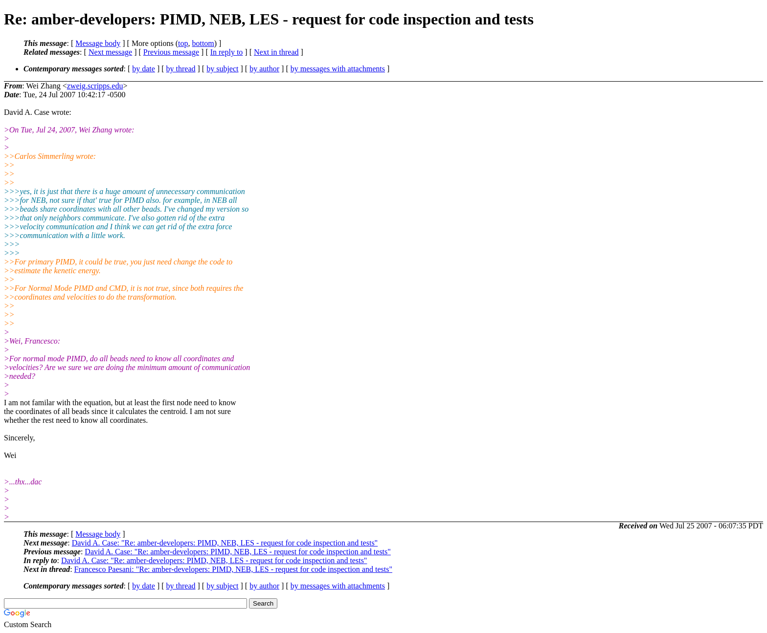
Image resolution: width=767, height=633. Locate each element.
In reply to (226, 52)
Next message (110, 52)
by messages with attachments (338, 69)
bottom (203, 43)
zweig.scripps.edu (95, 86)
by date (143, 69)
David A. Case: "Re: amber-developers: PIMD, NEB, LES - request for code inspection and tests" (225, 543)
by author (264, 69)
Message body (97, 43)
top (183, 43)
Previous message (171, 52)
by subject (222, 69)
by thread (181, 69)
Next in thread (276, 52)
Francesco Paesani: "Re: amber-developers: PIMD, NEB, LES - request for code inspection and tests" (233, 569)
